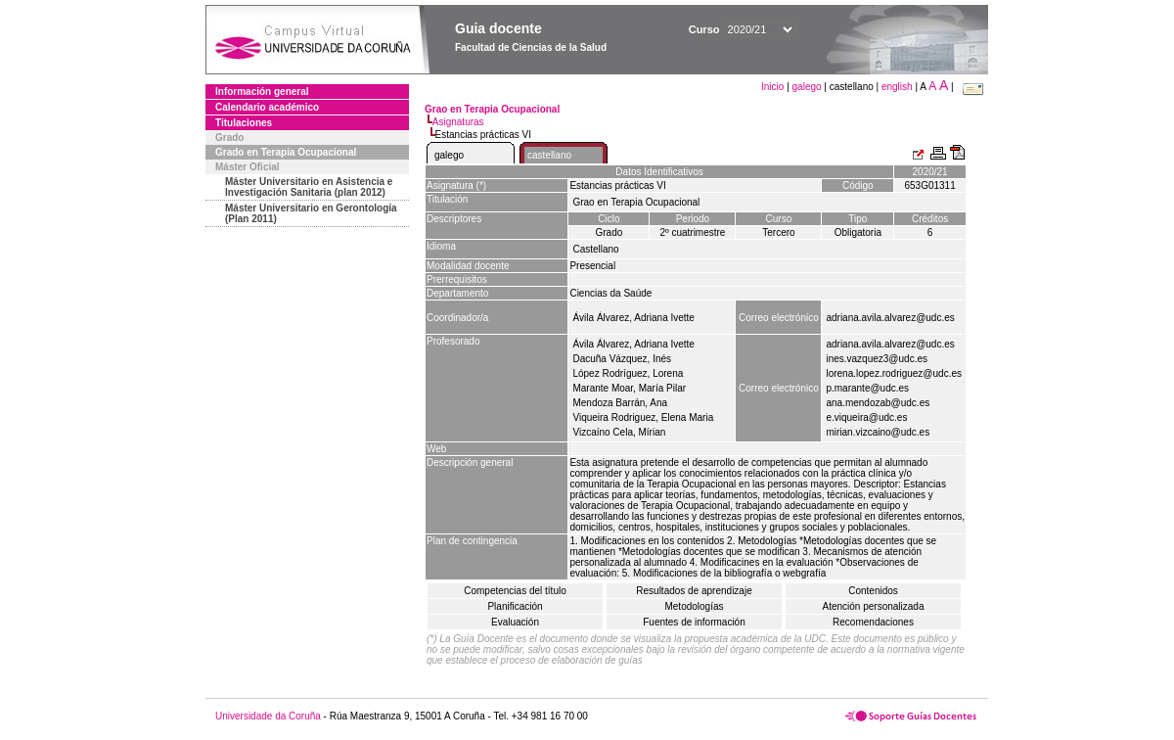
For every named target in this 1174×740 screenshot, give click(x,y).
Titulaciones (243, 122)
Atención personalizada (874, 606)
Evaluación (515, 622)
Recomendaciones (873, 622)
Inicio (774, 86)
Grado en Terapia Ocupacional (285, 152)
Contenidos (873, 590)
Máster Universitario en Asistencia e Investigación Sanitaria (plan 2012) (308, 187)
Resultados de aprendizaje (693, 590)
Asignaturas (458, 121)
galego (807, 86)
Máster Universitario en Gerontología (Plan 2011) (311, 213)
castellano (549, 155)
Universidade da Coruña (268, 716)
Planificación (514, 606)
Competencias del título (515, 590)
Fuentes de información (694, 622)
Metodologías (693, 606)
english (897, 86)
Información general (262, 91)
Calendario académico (267, 107)
